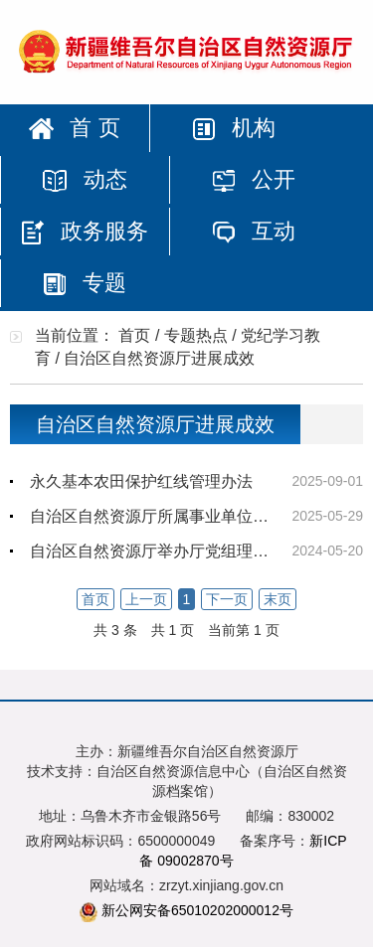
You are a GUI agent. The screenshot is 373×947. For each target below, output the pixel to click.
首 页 (74, 127)
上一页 (146, 599)
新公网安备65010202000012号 (197, 910)
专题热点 (196, 335)
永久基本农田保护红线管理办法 (141, 481)
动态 (84, 179)
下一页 (227, 599)
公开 (253, 179)
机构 (234, 127)
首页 (134, 335)
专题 (84, 282)
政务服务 (84, 231)
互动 (253, 231)
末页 (277, 599)
